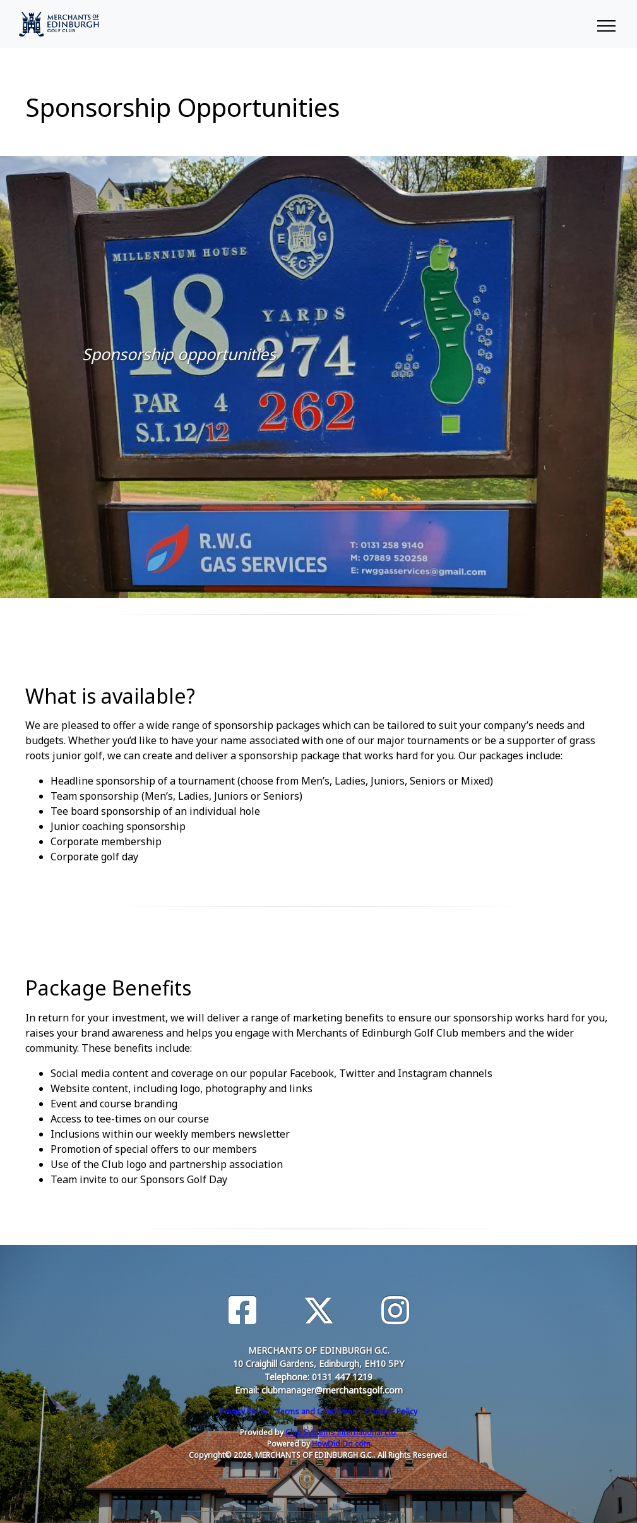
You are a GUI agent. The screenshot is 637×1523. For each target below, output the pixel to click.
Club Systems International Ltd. (341, 1432)
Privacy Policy (244, 1411)
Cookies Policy (391, 1411)
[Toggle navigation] (606, 24)
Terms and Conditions (316, 1411)
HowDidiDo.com (341, 1443)
